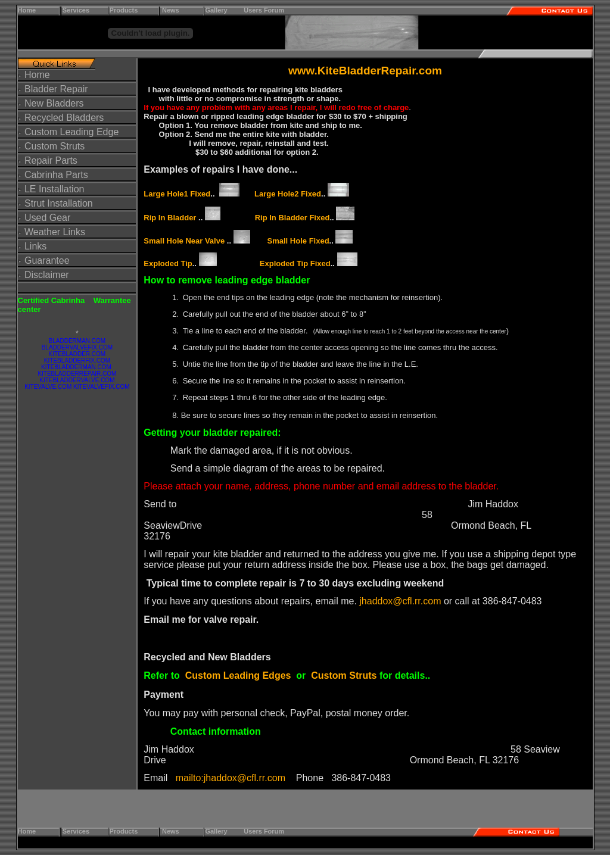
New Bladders (54, 103)
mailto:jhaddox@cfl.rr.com (230, 778)
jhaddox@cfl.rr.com (400, 601)
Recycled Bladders (64, 118)
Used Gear (47, 218)
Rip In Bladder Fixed (292, 217)
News (170, 10)
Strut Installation (58, 203)
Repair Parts (49, 160)
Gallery (220, 10)
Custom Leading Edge (71, 132)
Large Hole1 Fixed (177, 193)
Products (124, 10)
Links (35, 246)
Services (76, 10)
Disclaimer (46, 275)
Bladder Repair (56, 89)
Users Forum (264, 10)
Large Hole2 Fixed (287, 193)
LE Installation (54, 189)
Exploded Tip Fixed (295, 263)
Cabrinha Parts (56, 175)
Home (27, 10)
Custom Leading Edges (238, 675)
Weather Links (54, 232)
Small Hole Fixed (298, 240)
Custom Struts (54, 146)
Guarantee (47, 260)
